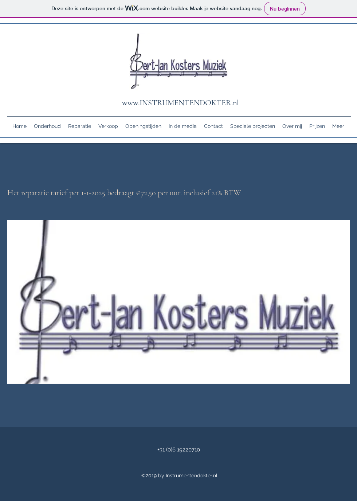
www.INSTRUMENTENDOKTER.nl (180, 102)
